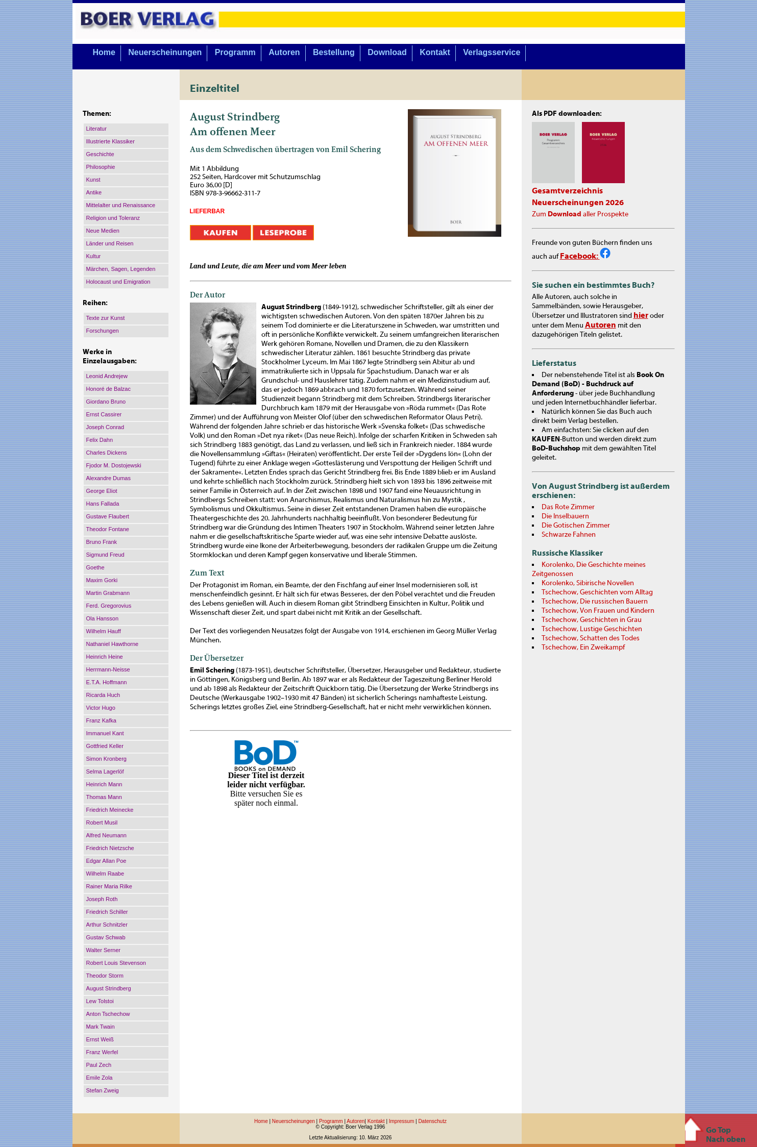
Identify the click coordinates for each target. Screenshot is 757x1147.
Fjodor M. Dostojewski (113, 465)
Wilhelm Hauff (103, 631)
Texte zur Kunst (105, 318)
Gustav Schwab (106, 937)
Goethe (95, 567)
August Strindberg (108, 988)
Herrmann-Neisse (108, 669)
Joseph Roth (102, 899)
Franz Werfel (102, 1052)
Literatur (96, 129)
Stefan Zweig (102, 1090)
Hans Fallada (102, 504)
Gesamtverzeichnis (567, 190)
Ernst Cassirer (104, 414)
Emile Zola (99, 1078)
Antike (94, 192)
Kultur (93, 256)
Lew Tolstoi (100, 1001)
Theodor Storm (105, 976)
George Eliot (101, 491)
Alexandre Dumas (108, 478)
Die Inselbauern (565, 516)
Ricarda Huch (103, 695)
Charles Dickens (106, 453)
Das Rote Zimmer (568, 507)
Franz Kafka (101, 720)
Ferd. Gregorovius (109, 606)
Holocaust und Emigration (118, 282)
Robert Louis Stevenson (116, 963)
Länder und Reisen (110, 243)
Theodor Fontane (107, 529)
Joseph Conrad (105, 427)
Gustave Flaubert (107, 516)
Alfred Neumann (106, 835)
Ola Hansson (102, 618)
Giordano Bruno (106, 401)
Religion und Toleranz (113, 218)
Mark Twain (100, 1027)
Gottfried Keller (105, 746)
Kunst (93, 180)
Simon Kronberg (106, 759)
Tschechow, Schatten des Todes (591, 638)
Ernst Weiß (100, 1039)
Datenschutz (432, 1121)
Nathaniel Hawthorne (112, 644)
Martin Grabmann (108, 593)
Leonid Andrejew (107, 376)
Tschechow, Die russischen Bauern (595, 601)
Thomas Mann (104, 797)
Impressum (401, 1121)
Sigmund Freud (105, 555)
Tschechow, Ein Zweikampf (583, 647)
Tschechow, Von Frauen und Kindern (598, 611)
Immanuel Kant (105, 733)
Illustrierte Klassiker (110, 141)
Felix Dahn (99, 440)
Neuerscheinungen (165, 52)
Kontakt (435, 52)
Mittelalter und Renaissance (121, 205)
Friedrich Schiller (107, 912)
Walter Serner (103, 950)
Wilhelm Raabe (105, 873)
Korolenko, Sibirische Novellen (588, 583)
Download (387, 52)
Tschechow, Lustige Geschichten (592, 629)
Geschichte (100, 154)
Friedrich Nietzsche (110, 848)
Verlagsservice (491, 52)
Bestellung (334, 52)
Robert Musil (102, 822)
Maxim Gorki (102, 580)
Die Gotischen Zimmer (576, 525)
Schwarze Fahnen (569, 535)
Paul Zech (99, 1065)
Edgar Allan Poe (106, 861)
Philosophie (100, 167)
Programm (235, 52)
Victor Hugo (100, 708)
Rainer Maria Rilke (109, 886)
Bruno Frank (101, 542)
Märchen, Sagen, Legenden (121, 269)
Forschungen (102, 331)
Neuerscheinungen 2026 (578, 202)
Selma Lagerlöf (105, 771)
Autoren (284, 52)
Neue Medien (102, 231)
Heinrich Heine (104, 657)
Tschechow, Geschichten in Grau (592, 620)
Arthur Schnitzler (107, 924)
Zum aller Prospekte (580, 214)
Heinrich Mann (104, 784)
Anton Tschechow (108, 1014)
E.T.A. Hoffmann (106, 682)
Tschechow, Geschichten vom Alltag (597, 592)
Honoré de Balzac (108, 389)
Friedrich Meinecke (110, 810)
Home (103, 52)
